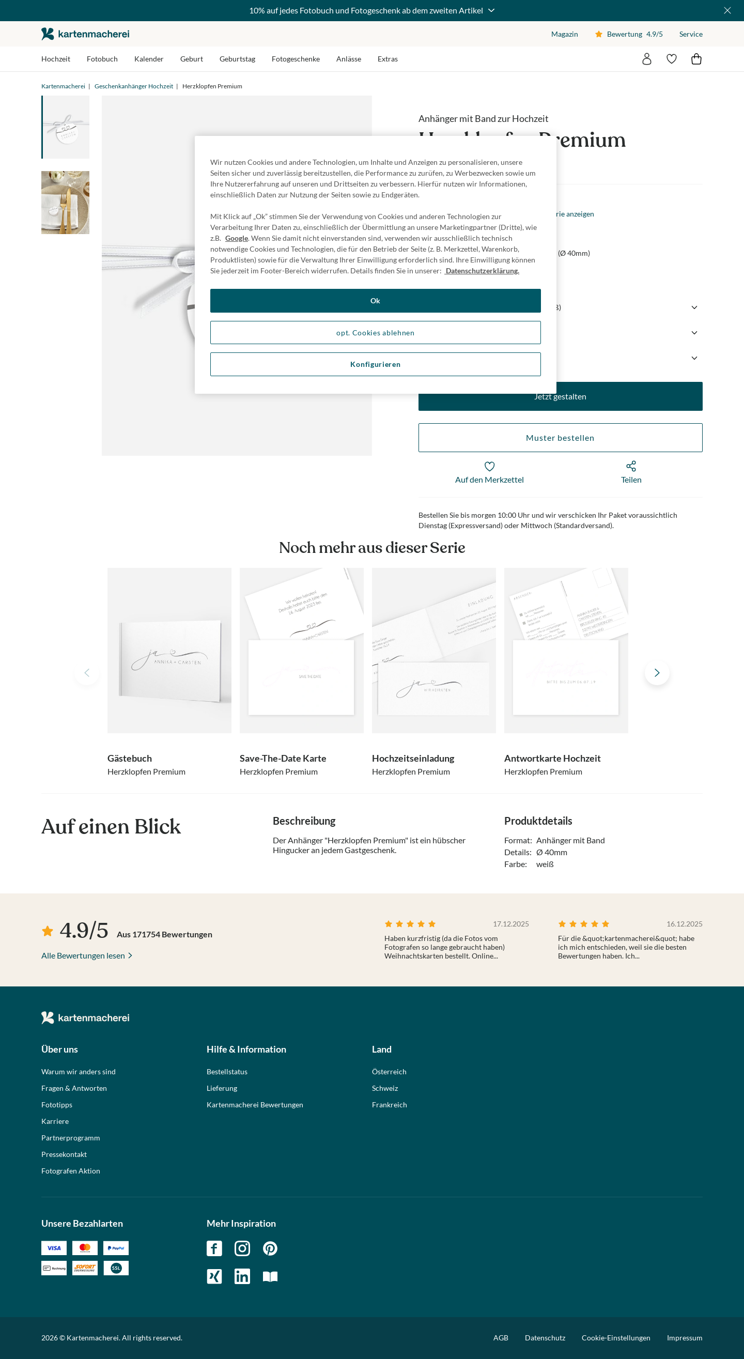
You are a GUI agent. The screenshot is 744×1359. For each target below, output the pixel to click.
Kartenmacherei (63, 86)
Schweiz (385, 1088)
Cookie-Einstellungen (616, 1338)
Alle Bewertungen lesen (83, 955)
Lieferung (222, 1088)
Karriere (55, 1121)
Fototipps (56, 1105)
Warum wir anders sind (78, 1072)
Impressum (685, 1337)
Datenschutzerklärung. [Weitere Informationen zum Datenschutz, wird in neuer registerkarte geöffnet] (481, 270)
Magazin (564, 33)
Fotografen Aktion (70, 1171)
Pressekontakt (64, 1154)
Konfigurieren (375, 364)
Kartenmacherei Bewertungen (255, 1105)
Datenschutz (545, 1337)
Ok (375, 300)
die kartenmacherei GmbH (85, 33)
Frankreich (389, 1105)
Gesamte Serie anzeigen (556, 213)
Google (236, 238)
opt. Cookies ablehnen (375, 332)
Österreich (389, 1072)
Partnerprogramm (70, 1138)
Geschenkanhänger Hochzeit (134, 86)
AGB (500, 1337)
